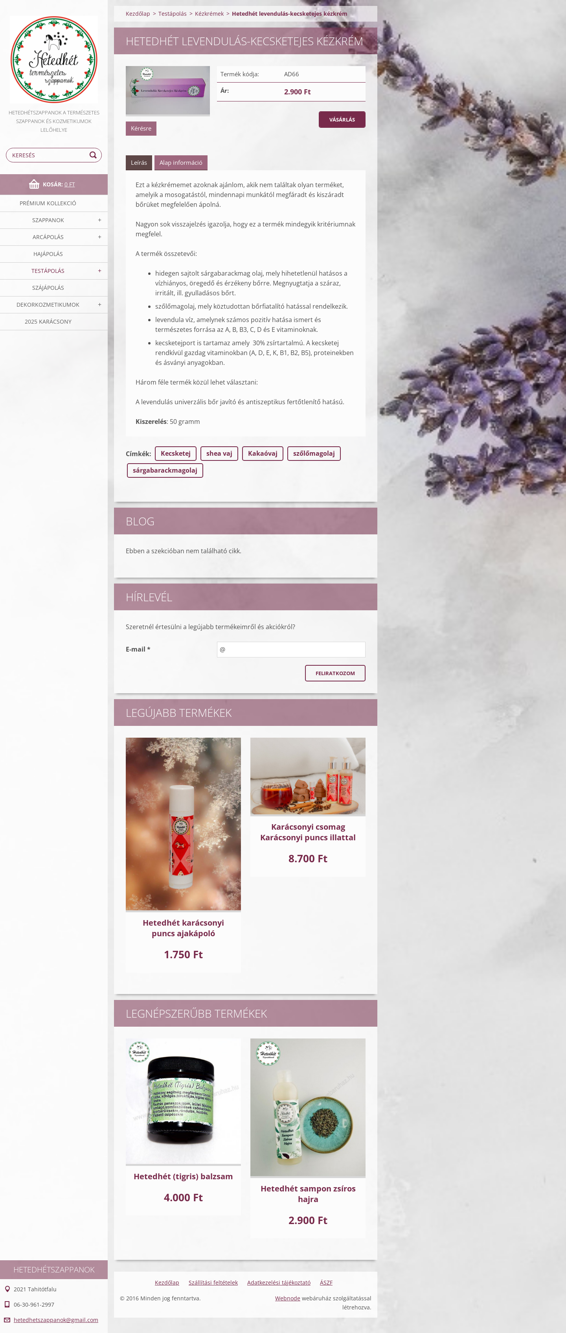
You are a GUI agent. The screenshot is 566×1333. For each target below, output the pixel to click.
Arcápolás (48, 237)
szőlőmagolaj (314, 453)
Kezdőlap (138, 13)
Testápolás (47, 270)
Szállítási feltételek (213, 1282)
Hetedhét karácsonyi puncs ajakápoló (183, 928)
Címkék (137, 453)
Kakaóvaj (262, 453)
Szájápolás (48, 287)
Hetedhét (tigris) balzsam (183, 1176)
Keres (94, 155)
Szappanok (48, 220)
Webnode (287, 1298)
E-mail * (138, 649)
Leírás (139, 162)
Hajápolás (48, 254)
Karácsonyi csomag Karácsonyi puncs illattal (308, 832)
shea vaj (219, 453)
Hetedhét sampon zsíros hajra (308, 1193)
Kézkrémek (209, 13)
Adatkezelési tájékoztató (279, 1282)
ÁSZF (326, 1282)
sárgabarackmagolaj (165, 470)
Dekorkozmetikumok (48, 304)
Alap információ (181, 162)
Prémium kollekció (48, 203)
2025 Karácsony (48, 321)
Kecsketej (176, 453)
